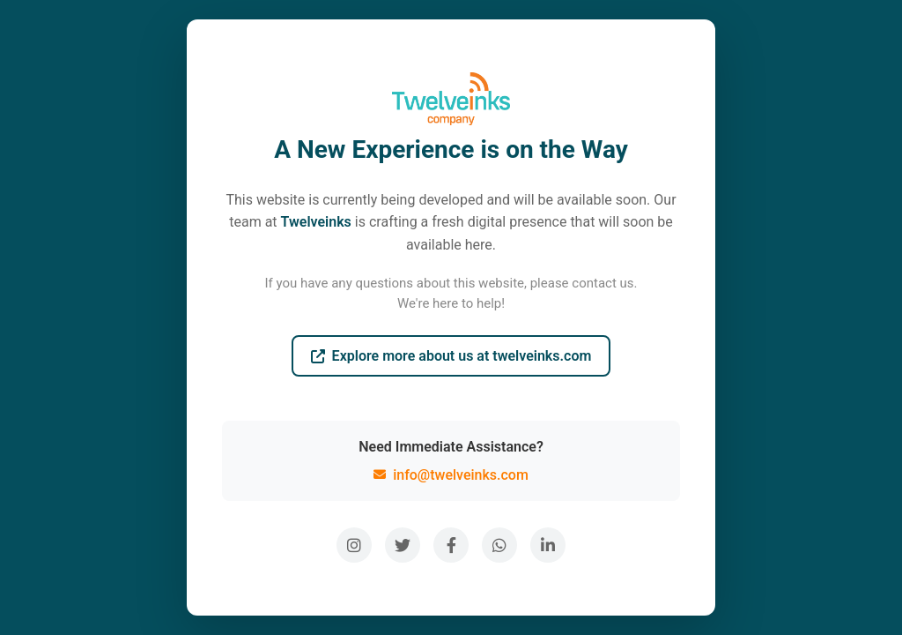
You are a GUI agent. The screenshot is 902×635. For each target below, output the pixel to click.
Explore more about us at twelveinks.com (451, 355)
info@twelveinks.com (451, 475)
